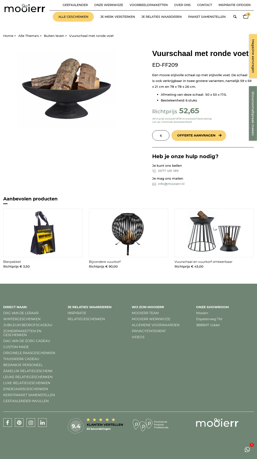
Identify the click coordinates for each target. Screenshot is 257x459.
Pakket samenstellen (207, 17)
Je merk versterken (117, 17)
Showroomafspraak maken (253, 113)
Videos (138, 337)
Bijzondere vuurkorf (105, 262)
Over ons (182, 5)
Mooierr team (145, 313)
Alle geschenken (73, 17)
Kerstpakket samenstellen (29, 395)
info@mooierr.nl (168, 184)
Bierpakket (12, 262)
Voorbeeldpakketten (149, 5)
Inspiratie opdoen (234, 5)
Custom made (16, 347)
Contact (204, 5)
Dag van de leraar (21, 313)
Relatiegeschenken (86, 319)
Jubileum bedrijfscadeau (27, 325)
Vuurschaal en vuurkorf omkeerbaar (203, 262)
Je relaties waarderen (161, 17)
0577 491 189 (165, 171)
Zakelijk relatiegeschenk (28, 371)
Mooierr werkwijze (151, 319)
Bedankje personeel (23, 365)
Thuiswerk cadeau (21, 359)
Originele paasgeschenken (29, 353)
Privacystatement (149, 331)
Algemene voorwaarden (156, 325)
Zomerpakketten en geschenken (22, 333)
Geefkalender (75, 5)
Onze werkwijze (108, 5)
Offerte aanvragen (196, 135)
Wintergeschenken (21, 319)
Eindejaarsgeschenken (25, 389)
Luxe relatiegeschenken (26, 383)
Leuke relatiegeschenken (28, 377)
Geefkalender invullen (26, 401)
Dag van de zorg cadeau (26, 341)
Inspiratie (77, 313)
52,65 (189, 110)
